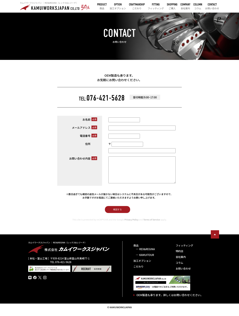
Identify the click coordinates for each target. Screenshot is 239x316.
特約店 (179, 256)
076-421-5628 (102, 98)
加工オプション (142, 265)
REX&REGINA (147, 254)
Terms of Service (151, 224)
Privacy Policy (131, 224)
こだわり (138, 271)
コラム (179, 267)
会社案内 (181, 262)
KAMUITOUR (146, 260)
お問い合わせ (183, 273)
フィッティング (184, 250)
